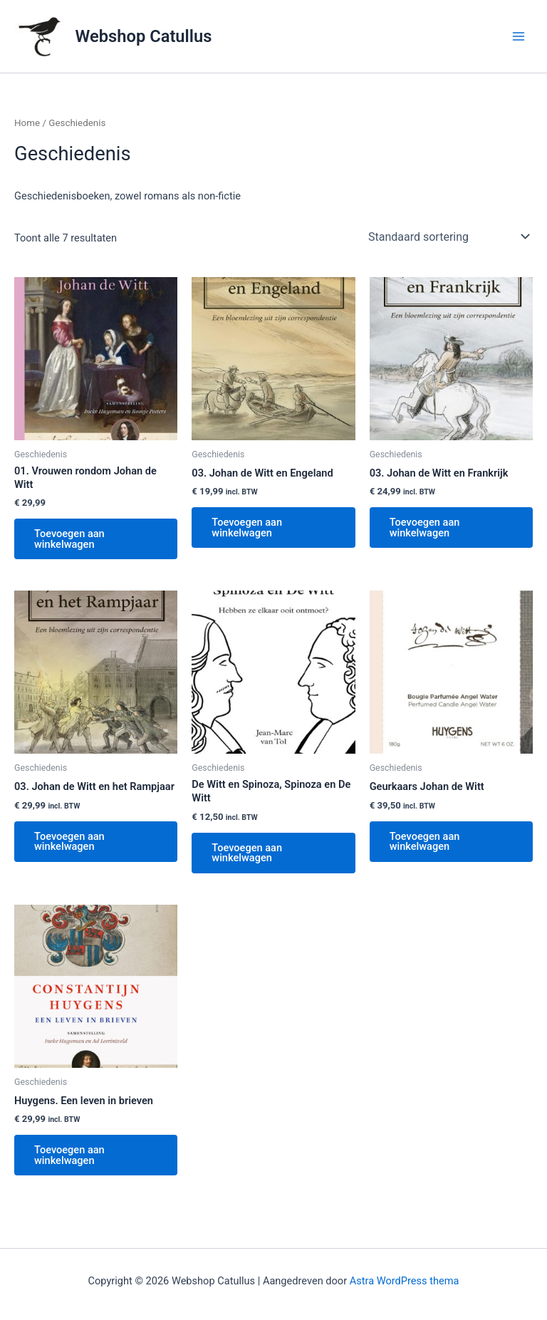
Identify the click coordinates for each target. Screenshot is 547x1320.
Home (27, 123)
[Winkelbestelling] (448, 236)
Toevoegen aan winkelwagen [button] (69, 539)
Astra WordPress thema (404, 1280)
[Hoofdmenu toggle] (518, 36)
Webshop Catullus (143, 36)
